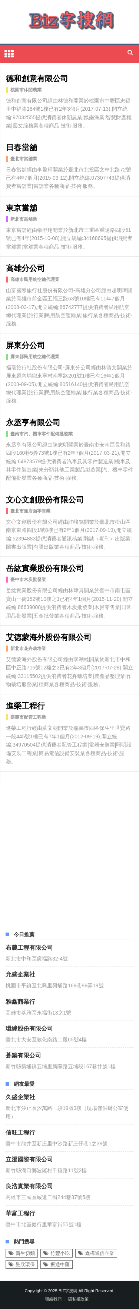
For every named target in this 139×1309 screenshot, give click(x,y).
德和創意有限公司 (37, 77)
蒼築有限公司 (23, 1054)
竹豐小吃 (60, 1253)
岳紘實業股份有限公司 (45, 567)
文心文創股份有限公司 (45, 499)
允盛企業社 (20, 973)
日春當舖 (21, 146)
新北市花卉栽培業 (28, 648)
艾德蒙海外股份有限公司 (49, 636)
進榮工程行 (25, 705)
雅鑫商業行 (20, 1001)
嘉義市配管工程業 (28, 717)
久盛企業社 (20, 1096)
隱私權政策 (78, 1299)
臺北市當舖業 (23, 158)
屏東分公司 (25, 344)
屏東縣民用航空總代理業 (34, 356)
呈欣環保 (25, 1264)
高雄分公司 (25, 267)
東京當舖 (21, 207)
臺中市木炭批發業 (28, 579)
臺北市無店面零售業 (30, 511)
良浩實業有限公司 (29, 1185)
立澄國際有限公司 (29, 1158)
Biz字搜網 (68, 1291)
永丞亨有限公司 (33, 422)
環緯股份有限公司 (29, 1027)
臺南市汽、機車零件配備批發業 (41, 433)
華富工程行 (20, 1212)
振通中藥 (60, 1264)
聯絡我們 (53, 1299)
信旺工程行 (20, 1131)
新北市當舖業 (23, 219)
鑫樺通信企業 (99, 1253)
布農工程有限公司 (29, 947)
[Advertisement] (69, 852)
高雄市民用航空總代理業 (34, 279)
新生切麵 (25, 1253)
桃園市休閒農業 (26, 89)
